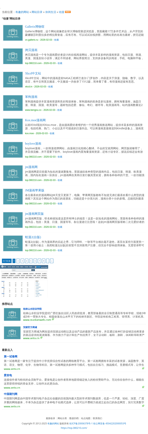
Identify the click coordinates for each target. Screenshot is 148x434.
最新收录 (50, 418)
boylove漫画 (33, 143)
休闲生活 (50, 12)
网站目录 (37, 12)
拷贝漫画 (31, 50)
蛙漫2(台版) (33, 237)
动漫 (61, 12)
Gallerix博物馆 (34, 26)
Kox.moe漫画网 (35, 120)
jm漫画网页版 (34, 213)
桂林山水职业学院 (32, 309)
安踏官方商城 (30, 327)
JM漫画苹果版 (34, 190)
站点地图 (85, 418)
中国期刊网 (10, 394)
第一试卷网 (10, 356)
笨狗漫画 (31, 96)
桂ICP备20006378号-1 (81, 423)
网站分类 (62, 418)
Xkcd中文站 (33, 73)
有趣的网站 (22, 12)
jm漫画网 (31, 167)
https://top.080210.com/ (74, 428)
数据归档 (74, 418)
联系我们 (97, 418)
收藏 (56, 39)
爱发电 (8, 375)
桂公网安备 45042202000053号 (109, 423)
